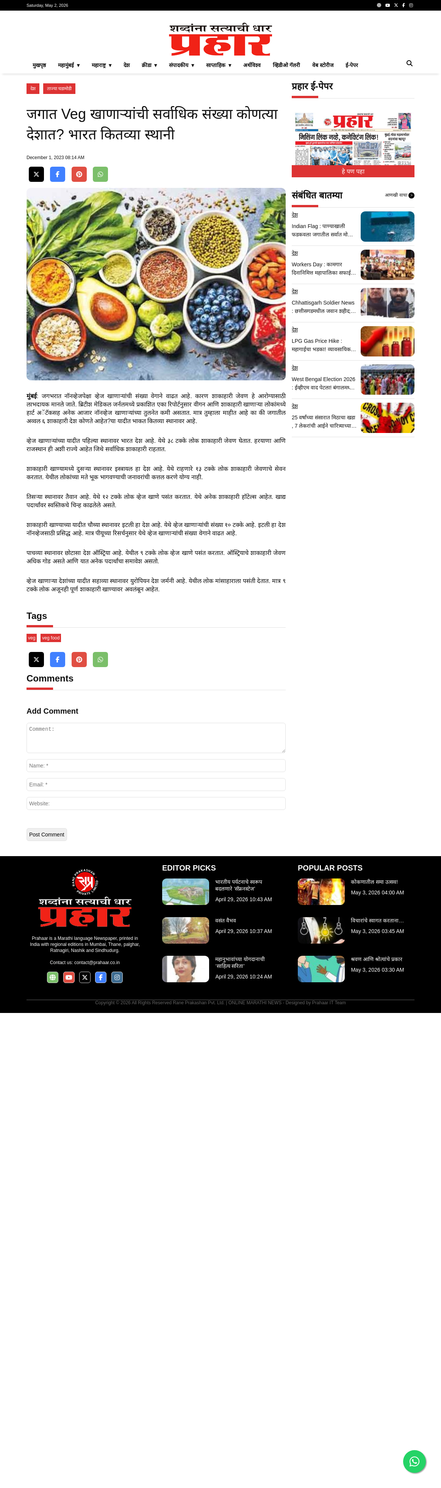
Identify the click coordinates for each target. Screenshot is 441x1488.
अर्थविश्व (252, 171)
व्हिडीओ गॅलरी (286, 171)
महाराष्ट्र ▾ (101, 171)
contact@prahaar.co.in (97, 1437)
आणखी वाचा (399, 302)
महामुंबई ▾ (69, 171)
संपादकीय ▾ (181, 171)
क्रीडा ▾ (149, 171)
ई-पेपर (352, 171)
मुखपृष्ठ (39, 171)
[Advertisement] (220, 70)
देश (127, 171)
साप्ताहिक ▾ (218, 171)
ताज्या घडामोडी (59, 194)
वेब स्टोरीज (322, 171)
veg (31, 1113)
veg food (50, 1113)
